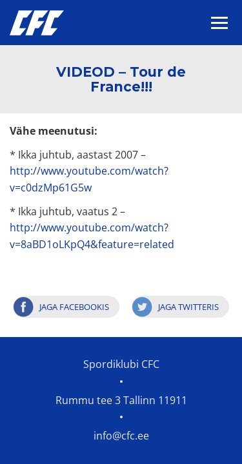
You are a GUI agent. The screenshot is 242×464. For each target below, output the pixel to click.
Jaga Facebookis (74, 307)
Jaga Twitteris (188, 307)
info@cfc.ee (121, 436)
